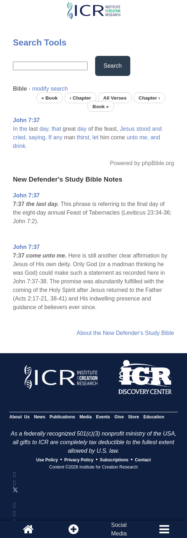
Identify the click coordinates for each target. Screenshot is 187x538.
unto (132, 137)
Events (103, 416)
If (50, 137)
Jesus (127, 129)
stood (143, 129)
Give (119, 416)
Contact (143, 459)
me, (144, 137)
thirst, (84, 137)
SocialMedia (119, 529)
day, (44, 129)
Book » (101, 106)
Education (154, 416)
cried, (20, 137)
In (15, 129)
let (96, 137)
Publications (62, 416)
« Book (49, 97)
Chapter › (149, 97)
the (23, 129)
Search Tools (39, 42)
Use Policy (47, 459)
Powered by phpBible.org (142, 163)
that (56, 129)
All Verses (114, 97)
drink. (20, 146)
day (82, 129)
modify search (50, 89)
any (57, 137)
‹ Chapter (80, 97)
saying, (38, 137)
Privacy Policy (78, 459)
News (39, 416)
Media (85, 416)
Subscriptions (114, 459)
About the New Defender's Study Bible (125, 333)
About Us (19, 416)
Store (133, 416)
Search (113, 66)
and (157, 129)
